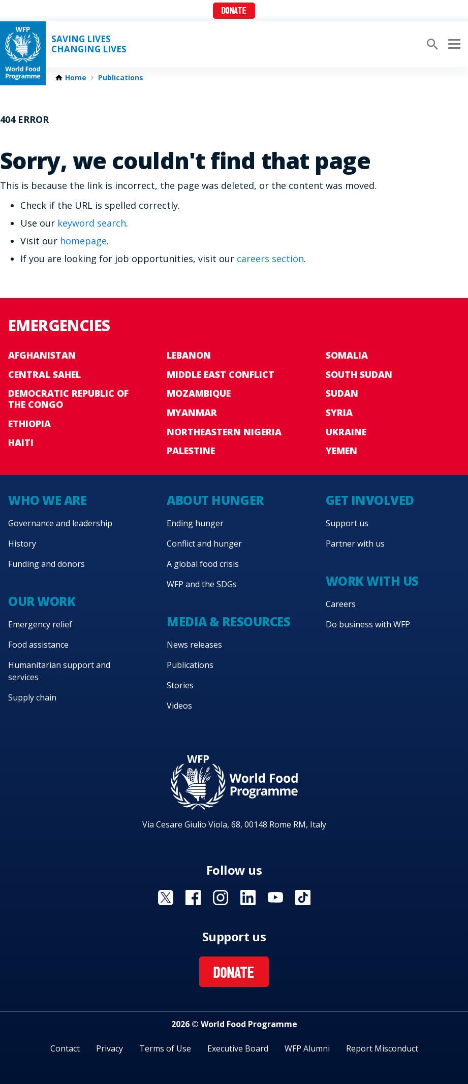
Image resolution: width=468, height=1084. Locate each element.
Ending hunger (195, 523)
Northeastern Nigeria (224, 432)
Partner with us (355, 543)
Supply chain (32, 697)
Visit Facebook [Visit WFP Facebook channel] (193, 897)
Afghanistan (42, 355)
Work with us (372, 580)
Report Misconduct (382, 1048)
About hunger (215, 500)
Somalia (347, 355)
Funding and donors (46, 563)
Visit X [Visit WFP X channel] (165, 897)
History (22, 543)
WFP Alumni (307, 1048)
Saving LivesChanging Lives (89, 44)
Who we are (47, 500)
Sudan (342, 393)
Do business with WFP (368, 624)
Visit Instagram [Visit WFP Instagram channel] (220, 897)
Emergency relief (40, 624)
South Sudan (359, 374)
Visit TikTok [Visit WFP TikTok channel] (302, 897)
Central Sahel (44, 374)
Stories (180, 685)
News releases (194, 644)
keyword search (91, 223)
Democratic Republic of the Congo (68, 398)
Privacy (109, 1048)
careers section (270, 258)
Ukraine (346, 432)
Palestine (191, 450)
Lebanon (189, 355)
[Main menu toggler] (452, 44)
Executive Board (237, 1048)
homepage (83, 241)
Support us (347, 523)
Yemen (341, 450)
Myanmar (192, 412)
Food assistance (38, 644)
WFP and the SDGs (202, 584)
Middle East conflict (220, 374)
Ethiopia (29, 424)
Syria (339, 412)
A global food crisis (203, 563)
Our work (41, 601)
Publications (120, 77)
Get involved (370, 500)
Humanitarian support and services (59, 671)
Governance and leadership (60, 523)
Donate (234, 11)
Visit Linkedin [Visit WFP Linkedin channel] (248, 897)
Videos (179, 705)
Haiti (21, 442)
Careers (341, 604)
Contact (65, 1048)
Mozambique (199, 393)
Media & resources (228, 621)
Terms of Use (165, 1048)
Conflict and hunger (204, 543)
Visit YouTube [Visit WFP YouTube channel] (275, 897)
